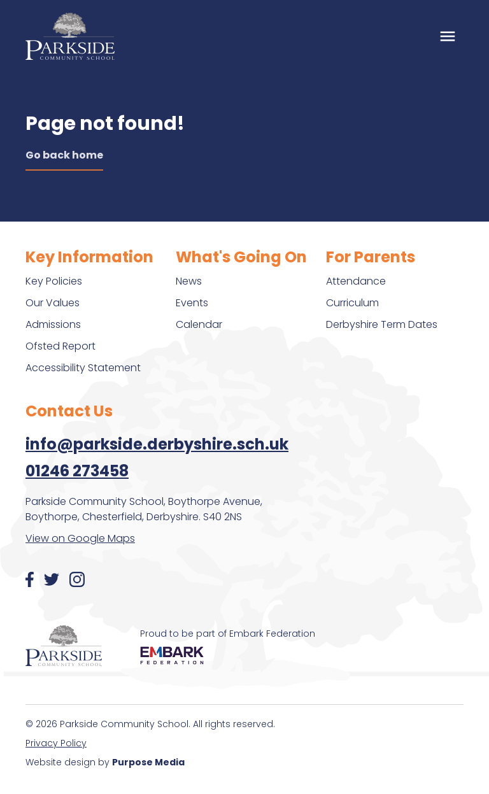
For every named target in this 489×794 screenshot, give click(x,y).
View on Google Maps (80, 538)
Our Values (52, 302)
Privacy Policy (56, 743)
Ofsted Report (60, 346)
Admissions (53, 324)
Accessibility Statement (83, 367)
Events (192, 302)
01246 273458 (77, 470)
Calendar (199, 324)
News (189, 281)
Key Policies (53, 281)
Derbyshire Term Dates (381, 324)
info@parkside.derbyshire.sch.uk (156, 444)
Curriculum (352, 302)
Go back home (64, 155)
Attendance (356, 281)
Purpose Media (148, 762)
